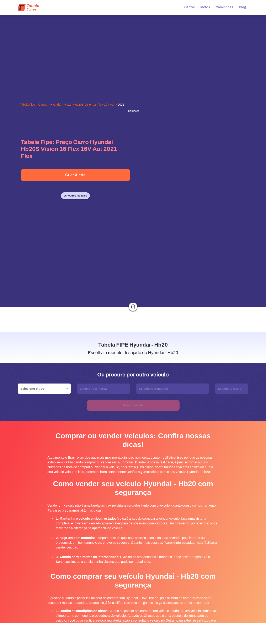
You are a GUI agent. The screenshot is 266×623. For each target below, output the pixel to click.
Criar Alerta (75, 175)
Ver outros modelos (75, 195)
